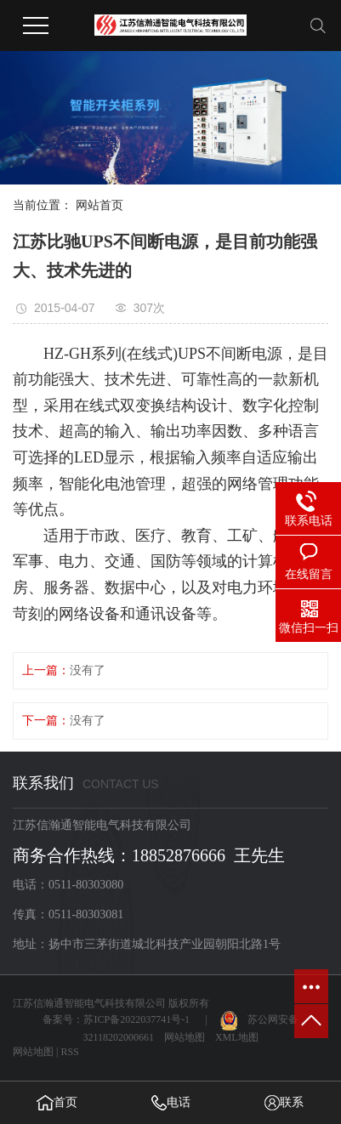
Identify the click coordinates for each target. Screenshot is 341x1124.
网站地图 (184, 1037)
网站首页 (99, 205)
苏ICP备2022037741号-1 (136, 1019)
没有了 (87, 670)
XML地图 (237, 1037)
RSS (69, 1052)
